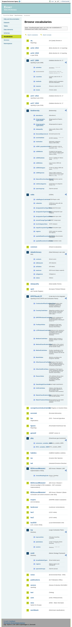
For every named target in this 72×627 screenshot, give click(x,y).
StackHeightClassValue (42, 384)
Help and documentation (11, 19)
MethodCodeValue (41, 350)
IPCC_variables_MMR (42, 447)
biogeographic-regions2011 (40, 124)
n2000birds (39, 151)
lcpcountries (40, 537)
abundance (39, 115)
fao (31, 418)
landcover (34, 507)
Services (6, 40)
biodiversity (34, 110)
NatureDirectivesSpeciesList (42, 179)
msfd (32, 553)
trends (38, 90)
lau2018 (33, 522)
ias (31, 458)
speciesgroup (40, 188)
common (33, 247)
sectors (38, 547)
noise (32, 575)
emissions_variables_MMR (42, 443)
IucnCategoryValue (41, 224)
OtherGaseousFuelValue (42, 362)
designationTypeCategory (42, 211)
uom (32, 598)
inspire (33, 500)
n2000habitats (40, 158)
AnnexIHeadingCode (42, 475)
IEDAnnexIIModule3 (37, 483)
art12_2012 (34, 48)
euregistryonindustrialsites (39, 408)
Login (52, 1)
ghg (31, 438)
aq (31, 40)
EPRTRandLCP (36, 296)
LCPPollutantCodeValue (42, 330)
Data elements (8, 29)
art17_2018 (34, 103)
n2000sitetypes (40, 167)
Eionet (11, 15)
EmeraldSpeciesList (42, 134)
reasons (38, 86)
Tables (6, 26)
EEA (12, 1)
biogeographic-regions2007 (40, 119)
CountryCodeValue (41, 310)
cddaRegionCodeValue (42, 199)
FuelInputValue (40, 324)
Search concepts (47, 34)
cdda (32, 194)
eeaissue (38, 270)
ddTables (38, 266)
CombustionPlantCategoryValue (42, 303)
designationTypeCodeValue (42, 216)
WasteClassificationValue (42, 395)
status (38, 278)
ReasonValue (40, 376)
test (31, 592)
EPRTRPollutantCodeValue (42, 317)
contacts (38, 259)
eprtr (32, 289)
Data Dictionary (19, 15)
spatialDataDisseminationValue (42, 236)
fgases (33, 426)
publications (35, 580)
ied (31, 463)
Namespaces (8, 43)
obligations (39, 274)
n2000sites (39, 163)
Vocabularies (8, 36)
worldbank (34, 610)
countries (39, 76)
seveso (33, 585)
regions (38, 231)
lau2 (32, 517)
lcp (31, 530)
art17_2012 (34, 96)
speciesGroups (40, 568)
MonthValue (39, 357)
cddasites (39, 203)
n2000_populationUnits (42, 146)
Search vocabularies (32, 34)
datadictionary (35, 252)
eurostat (33, 413)
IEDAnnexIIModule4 (37, 492)
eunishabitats (40, 137)
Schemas (7, 33)
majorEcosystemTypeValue (42, 227)
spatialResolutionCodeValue (42, 241)
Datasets (6, 22)
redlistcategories (41, 184)
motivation (39, 141)
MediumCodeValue (41, 338)
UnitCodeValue (40, 388)
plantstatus (39, 542)
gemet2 (33, 433)
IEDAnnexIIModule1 (37, 468)
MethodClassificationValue (42, 344)
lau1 (32, 512)
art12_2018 (34, 53)
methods (38, 81)
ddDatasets (39, 263)
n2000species (40, 173)
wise (32, 603)
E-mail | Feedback (9, 621)
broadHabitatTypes (41, 560)
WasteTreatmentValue (42, 400)
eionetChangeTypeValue (42, 220)
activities (38, 67)
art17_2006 (34, 60)
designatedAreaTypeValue (42, 208)
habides (33, 453)
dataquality (39, 129)
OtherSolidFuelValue (42, 369)
